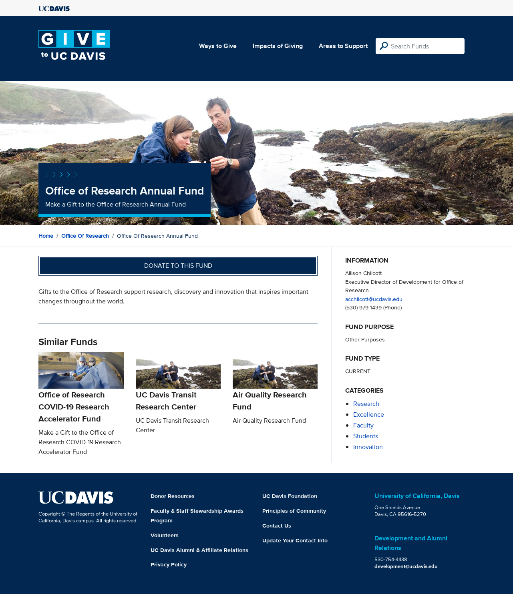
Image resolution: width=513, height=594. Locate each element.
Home (45, 236)
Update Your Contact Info (295, 540)
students (365, 436)
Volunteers (165, 535)
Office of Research (85, 236)
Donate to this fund (178, 265)
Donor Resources (173, 496)
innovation (368, 447)
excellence (368, 414)
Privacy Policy (169, 564)
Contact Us (276, 526)
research (366, 403)
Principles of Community (294, 511)
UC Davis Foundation (289, 496)
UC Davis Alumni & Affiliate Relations (199, 550)
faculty (363, 425)
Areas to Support (343, 45)
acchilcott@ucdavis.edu (373, 299)
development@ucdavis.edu (406, 566)
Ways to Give (218, 45)
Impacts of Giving (278, 45)
